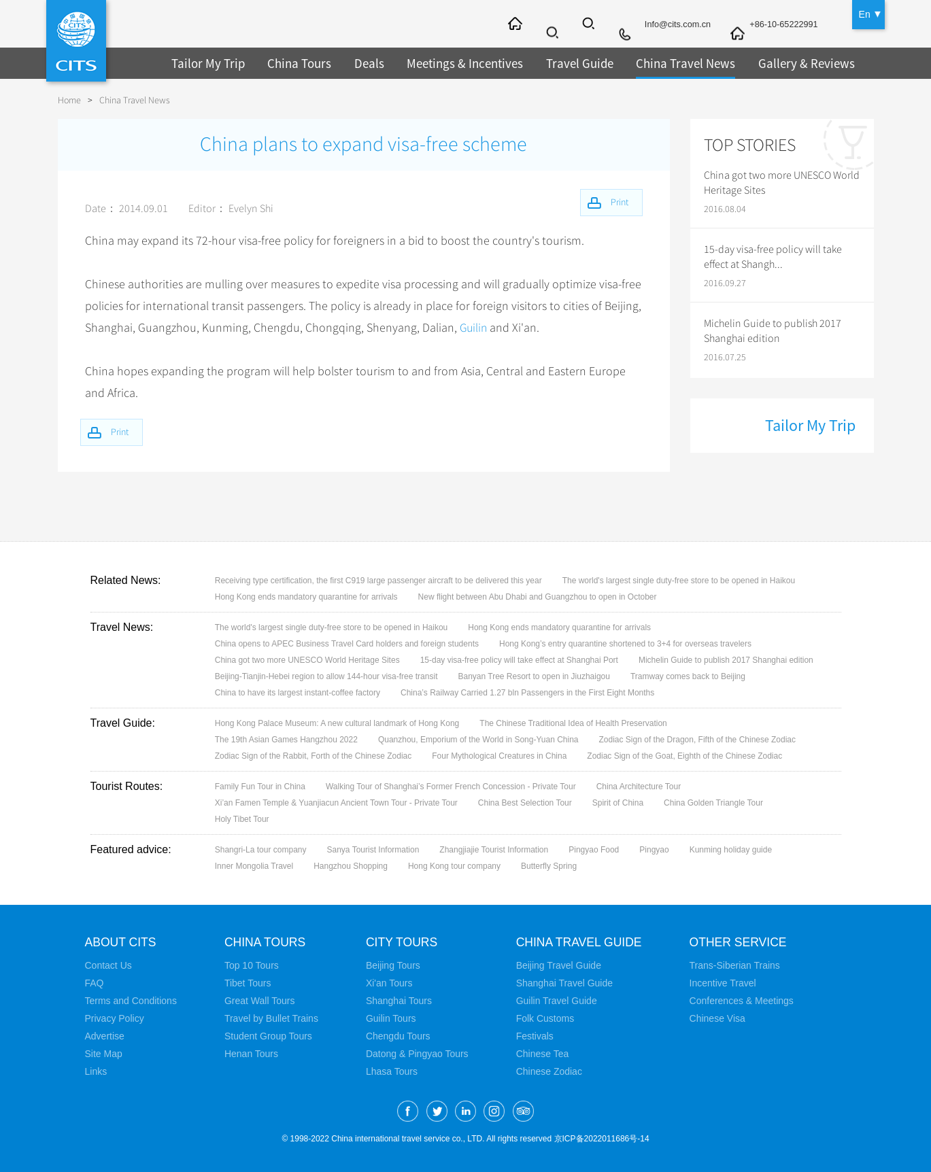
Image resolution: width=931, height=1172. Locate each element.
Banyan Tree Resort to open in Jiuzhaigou (533, 676)
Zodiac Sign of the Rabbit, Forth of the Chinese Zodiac (313, 756)
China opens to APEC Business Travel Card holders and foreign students (347, 644)
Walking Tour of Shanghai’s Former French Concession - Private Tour (451, 786)
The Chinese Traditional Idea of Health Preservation (573, 723)
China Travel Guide (580, 942)
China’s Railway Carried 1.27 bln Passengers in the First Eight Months (527, 692)
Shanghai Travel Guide (564, 983)
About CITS (121, 942)
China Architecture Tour (638, 786)
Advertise (104, 1036)
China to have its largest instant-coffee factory (297, 692)
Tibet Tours (247, 983)
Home (69, 100)
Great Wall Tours (259, 1000)
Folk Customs (545, 1018)
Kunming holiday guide (731, 850)
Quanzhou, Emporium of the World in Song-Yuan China (478, 739)
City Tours (402, 942)
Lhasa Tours (392, 1071)
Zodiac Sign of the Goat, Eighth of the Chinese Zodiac (684, 756)
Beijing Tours (393, 965)
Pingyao (653, 850)
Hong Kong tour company (454, 866)
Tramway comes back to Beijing (687, 676)
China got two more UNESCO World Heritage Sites (782, 183)
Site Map (103, 1053)
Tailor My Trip (205, 63)
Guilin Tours (391, 1018)
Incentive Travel (725, 983)
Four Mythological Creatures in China (499, 756)
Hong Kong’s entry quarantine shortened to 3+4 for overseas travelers (625, 644)
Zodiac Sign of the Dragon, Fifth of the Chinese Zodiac (697, 739)
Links (96, 1071)
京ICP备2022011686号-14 (601, 1138)
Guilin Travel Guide (556, 1000)
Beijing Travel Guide (558, 965)
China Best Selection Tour (525, 803)
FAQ (94, 983)
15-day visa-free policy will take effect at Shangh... (773, 257)
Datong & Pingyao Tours (417, 1053)
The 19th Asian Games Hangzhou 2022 (286, 739)
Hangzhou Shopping (351, 866)
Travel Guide (564, 63)
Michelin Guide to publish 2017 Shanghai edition (772, 331)
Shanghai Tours (399, 1000)
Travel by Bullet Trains (271, 1018)
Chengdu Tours (398, 1036)
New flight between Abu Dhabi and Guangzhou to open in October (537, 597)
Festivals (535, 1036)
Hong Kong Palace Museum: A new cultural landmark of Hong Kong (337, 723)
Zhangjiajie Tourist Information (493, 850)
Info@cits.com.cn (666, 25)
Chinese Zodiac (549, 1071)
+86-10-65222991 (780, 25)
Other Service (742, 942)
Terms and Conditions (131, 1000)
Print (124, 430)
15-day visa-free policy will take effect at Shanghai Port (519, 660)
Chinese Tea (542, 1053)
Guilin (474, 327)
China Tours (293, 63)
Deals (361, 63)
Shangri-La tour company (261, 850)
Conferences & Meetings (744, 1000)
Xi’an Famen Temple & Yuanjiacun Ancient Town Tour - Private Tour (336, 803)
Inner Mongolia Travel (254, 866)
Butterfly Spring (549, 866)
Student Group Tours (268, 1036)
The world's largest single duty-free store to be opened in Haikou (678, 580)
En (864, 13)
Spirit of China (617, 803)
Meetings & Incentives (453, 63)
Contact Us (108, 965)
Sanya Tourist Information (373, 850)
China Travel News (666, 63)
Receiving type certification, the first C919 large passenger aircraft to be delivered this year (378, 580)
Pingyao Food (594, 850)
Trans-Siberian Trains (737, 965)
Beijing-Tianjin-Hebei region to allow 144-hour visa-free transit (326, 676)
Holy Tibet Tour (242, 819)
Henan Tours (251, 1053)
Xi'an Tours (389, 983)
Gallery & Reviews (782, 63)
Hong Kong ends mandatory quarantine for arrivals (306, 597)
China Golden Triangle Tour (713, 803)
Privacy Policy (114, 1018)
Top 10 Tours (251, 965)
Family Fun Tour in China (260, 786)
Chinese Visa (720, 1018)
